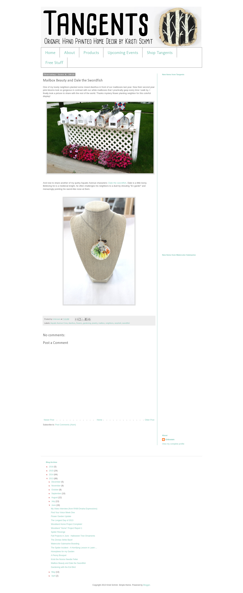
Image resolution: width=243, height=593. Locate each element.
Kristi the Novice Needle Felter (64, 559)
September (56, 493)
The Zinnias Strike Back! (62, 540)
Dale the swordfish (117, 183)
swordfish (126, 323)
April (53, 576)
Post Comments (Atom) (65, 425)
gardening (87, 323)
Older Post (149, 420)
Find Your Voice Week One (63, 512)
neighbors (110, 323)
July (53, 501)
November (56, 486)
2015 (51, 471)
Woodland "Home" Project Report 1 (66, 528)
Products (91, 52)
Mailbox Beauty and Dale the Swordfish (68, 563)
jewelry (95, 323)
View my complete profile (173, 444)
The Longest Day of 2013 (62, 520)
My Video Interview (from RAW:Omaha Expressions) (74, 509)
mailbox (102, 323)
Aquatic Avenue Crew (58, 323)
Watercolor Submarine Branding (65, 544)
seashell (118, 323)
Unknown (169, 439)
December (56, 482)
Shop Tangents (160, 52)
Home (50, 52)
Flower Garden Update (61, 516)
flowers (79, 323)
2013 (51, 478)
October (55, 490)
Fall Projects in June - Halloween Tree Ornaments (73, 536)
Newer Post (49, 420)
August (54, 497)
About (69, 52)
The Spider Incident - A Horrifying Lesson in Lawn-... (74, 548)
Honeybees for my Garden (62, 551)
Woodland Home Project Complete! (66, 524)
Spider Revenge (58, 532)
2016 (51, 467)
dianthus (72, 323)
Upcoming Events (123, 52)
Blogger (146, 585)
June (53, 505)
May (53, 572)
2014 (51, 474)
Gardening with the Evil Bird (63, 567)
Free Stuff (54, 62)
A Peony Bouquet (58, 555)
